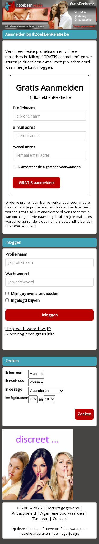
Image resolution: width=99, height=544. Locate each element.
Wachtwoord (17, 273)
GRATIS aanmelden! (36, 182)
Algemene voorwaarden (62, 513)
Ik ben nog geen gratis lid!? (29, 333)
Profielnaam (24, 107)
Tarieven (40, 518)
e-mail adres (24, 127)
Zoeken (84, 413)
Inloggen (50, 314)
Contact (60, 518)
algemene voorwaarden (62, 167)
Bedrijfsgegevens (62, 507)
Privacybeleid (24, 513)
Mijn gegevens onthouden (33, 293)
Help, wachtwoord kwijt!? (28, 328)
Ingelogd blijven (24, 300)
